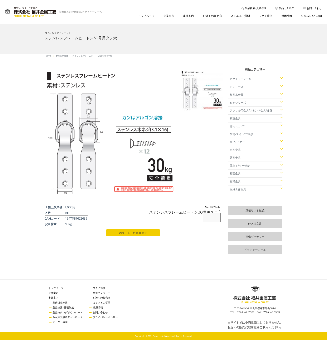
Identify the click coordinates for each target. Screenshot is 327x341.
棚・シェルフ (237, 127)
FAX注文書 (255, 225)
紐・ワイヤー (237, 143)
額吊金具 (235, 182)
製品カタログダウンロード (68, 314)
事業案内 (188, 16)
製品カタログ (284, 9)
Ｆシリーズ (236, 88)
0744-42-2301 (311, 16)
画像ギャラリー (254, 238)
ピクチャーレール (241, 80)
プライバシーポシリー (105, 319)
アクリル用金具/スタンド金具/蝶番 (251, 112)
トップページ (146, 16)
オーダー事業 (60, 324)
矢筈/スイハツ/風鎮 (241, 135)
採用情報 (286, 16)
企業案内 (168, 16)
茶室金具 (235, 159)
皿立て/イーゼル (240, 167)
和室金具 (235, 119)
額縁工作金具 (238, 190)
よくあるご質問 (240, 16)
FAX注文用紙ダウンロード (68, 319)
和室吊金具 (236, 96)
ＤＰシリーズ (238, 104)
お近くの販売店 (212, 16)
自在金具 (235, 151)
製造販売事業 (60, 304)
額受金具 (235, 175)
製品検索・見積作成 (253, 9)
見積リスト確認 (254, 212)
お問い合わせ (312, 9)
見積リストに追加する (133, 234)
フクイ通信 (265, 16)
